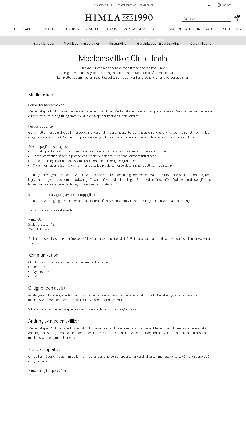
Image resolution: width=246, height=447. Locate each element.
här (76, 370)
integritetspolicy (104, 77)
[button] (209, 5)
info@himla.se (134, 238)
